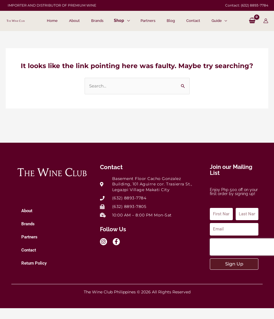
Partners (29, 237)
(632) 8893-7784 (254, 5)
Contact (28, 250)
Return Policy (34, 263)
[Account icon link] (265, 20)
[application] (127, 21)
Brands (28, 223)
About (26, 210)
